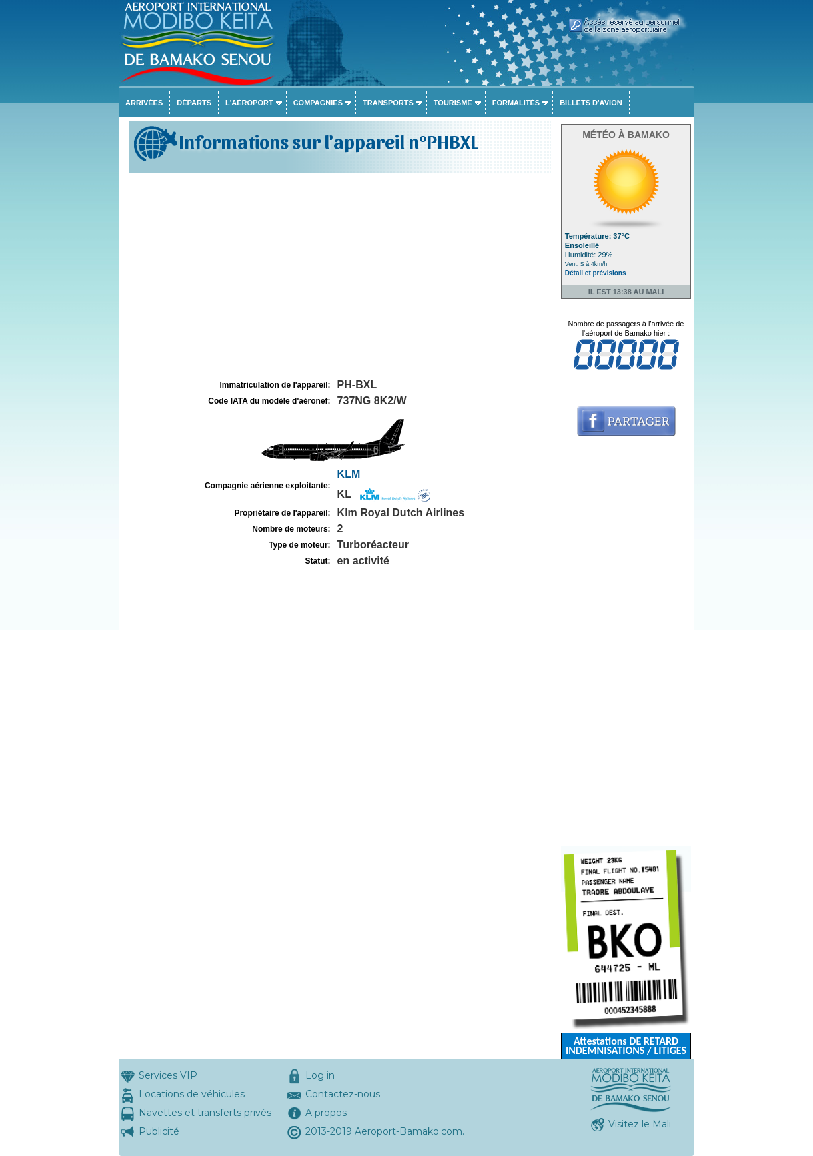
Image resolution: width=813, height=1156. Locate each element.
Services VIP (168, 1075)
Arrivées (144, 103)
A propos (326, 1113)
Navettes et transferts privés (205, 1113)
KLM (349, 474)
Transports (388, 103)
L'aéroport (249, 103)
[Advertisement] (338, 276)
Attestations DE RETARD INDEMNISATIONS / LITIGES (626, 1046)
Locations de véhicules (192, 1094)
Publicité (159, 1131)
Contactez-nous (342, 1094)
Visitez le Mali (639, 1124)
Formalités (516, 103)
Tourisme (453, 103)
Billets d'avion (591, 103)
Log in (320, 1075)
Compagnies (318, 103)
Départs (194, 103)
